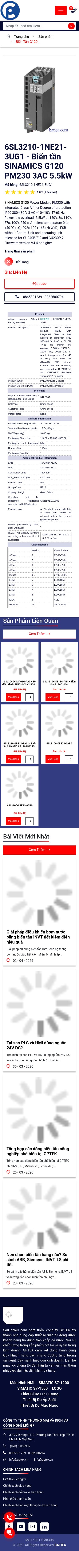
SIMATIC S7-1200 (54, 1382)
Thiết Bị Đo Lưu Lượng (39, 1394)
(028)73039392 (19, 1446)
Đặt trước (39, 284)
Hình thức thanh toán (17, 1498)
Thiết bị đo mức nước (39, 1405)
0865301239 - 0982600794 (39, 296)
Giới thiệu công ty (14, 1479)
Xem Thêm (39, 634)
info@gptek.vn (19, 1459)
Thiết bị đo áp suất (39, 1399)
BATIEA (60, 1545)
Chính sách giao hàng (17, 1485)
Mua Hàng (13, 697)
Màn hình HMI (22, 1382)
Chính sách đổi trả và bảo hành (23, 1492)
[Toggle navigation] (61, 10)
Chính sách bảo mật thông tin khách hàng (30, 1505)
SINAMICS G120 (16, 203)
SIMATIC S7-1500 (32, 1388)
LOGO (57, 1388)
